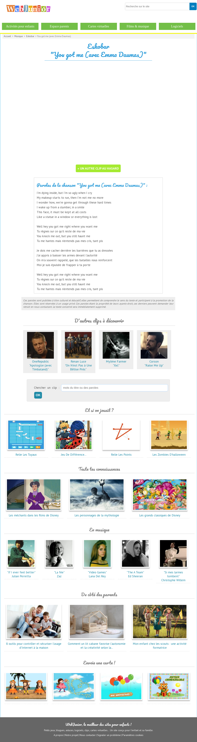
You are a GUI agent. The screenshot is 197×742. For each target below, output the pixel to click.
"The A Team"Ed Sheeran (135, 572)
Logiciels (177, 26)
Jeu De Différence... (73, 453)
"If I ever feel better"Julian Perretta (21, 572)
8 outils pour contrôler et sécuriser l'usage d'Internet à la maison (33, 644)
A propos (58, 735)
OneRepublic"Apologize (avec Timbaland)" (40, 363)
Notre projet (71, 735)
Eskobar (30, 36)
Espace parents (59, 26)
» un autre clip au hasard (98, 168)
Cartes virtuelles (98, 26)
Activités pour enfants (20, 26)
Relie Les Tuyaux (26, 453)
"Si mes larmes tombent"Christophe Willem (173, 574)
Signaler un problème (109, 735)
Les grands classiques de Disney (159, 513)
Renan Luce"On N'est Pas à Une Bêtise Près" (78, 363)
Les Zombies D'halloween (169, 453)
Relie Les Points (121, 453)
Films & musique (138, 26)
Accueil (7, 36)
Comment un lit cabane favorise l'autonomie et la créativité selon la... (97, 644)
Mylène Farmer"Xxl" (116, 361)
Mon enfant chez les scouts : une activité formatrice (159, 644)
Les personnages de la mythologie (96, 513)
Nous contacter (88, 735)
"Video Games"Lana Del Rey (97, 572)
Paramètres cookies (132, 735)
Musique (18, 36)
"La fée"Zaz (59, 572)
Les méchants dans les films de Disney (33, 513)
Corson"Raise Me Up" (154, 361)
